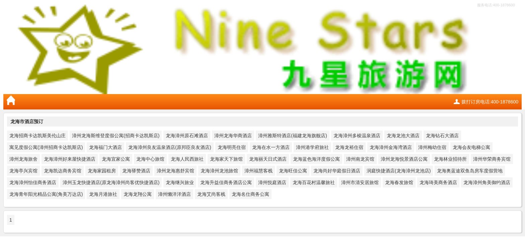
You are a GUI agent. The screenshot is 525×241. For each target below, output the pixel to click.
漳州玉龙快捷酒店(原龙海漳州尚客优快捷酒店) (111, 182)
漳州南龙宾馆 (360, 159)
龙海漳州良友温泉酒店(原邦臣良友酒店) (169, 147)
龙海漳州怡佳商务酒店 (32, 182)
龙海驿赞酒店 (136, 170)
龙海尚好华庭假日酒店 (336, 170)
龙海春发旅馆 (399, 182)
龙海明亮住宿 (232, 147)
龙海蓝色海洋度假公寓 (316, 159)
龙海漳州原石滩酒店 (187, 135)
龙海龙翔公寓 (138, 194)
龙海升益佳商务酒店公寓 (226, 182)
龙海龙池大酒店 (403, 135)
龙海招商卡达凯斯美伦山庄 (37, 135)
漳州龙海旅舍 (23, 159)
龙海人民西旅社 (187, 159)
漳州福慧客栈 (258, 170)
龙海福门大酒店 (105, 147)
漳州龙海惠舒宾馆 (175, 170)
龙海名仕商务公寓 (250, 194)
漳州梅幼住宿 (432, 147)
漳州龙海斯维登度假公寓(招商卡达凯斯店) (115, 135)
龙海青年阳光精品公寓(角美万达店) (46, 194)
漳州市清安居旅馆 (360, 182)
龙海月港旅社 (103, 194)
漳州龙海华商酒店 (233, 135)
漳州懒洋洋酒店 (174, 194)
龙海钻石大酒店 (442, 135)
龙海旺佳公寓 (293, 170)
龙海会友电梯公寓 (471, 147)
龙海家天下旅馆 (226, 159)
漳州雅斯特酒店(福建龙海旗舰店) (292, 135)
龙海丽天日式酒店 (268, 159)
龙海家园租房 (102, 170)
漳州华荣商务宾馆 (492, 159)
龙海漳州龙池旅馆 (219, 170)
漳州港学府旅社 (312, 147)
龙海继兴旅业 (180, 182)
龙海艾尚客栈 (211, 194)
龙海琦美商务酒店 (438, 182)
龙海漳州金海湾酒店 (391, 147)
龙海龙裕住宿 (349, 147)
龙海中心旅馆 (150, 159)
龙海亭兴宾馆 (23, 170)
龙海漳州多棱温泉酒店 (356, 135)
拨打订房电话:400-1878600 (489, 101)
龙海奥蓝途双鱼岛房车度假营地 (470, 170)
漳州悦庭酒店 (272, 182)
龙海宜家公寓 (116, 159)
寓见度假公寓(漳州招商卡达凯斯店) (46, 147)
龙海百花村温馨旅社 (314, 182)
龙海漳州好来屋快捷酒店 (69, 159)
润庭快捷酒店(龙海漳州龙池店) (399, 170)
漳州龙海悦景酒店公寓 (404, 159)
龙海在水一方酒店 (271, 147)
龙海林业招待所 (450, 159)
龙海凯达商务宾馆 (62, 170)
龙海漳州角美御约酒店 (486, 182)
